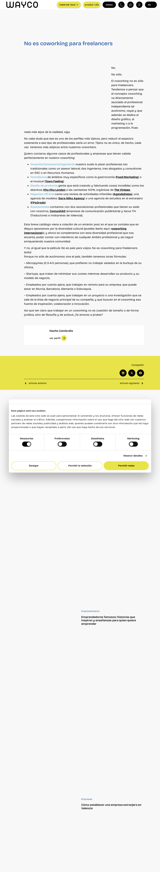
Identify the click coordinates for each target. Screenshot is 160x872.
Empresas (86, 799)
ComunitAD (58, 211)
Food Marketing (127, 177)
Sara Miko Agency (71, 198)
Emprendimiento (90, 611)
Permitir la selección (80, 465)
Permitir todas (126, 465)
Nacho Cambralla (61, 331)
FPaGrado (38, 202)
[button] (58, 338)
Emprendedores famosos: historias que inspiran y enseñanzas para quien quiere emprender (108, 620)
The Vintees (122, 190)
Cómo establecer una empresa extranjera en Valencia (111, 806)
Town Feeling (54, 181)
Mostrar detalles (133, 455)
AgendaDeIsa (122, 194)
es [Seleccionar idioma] (150, 4)
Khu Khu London (54, 190)
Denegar (34, 465)
